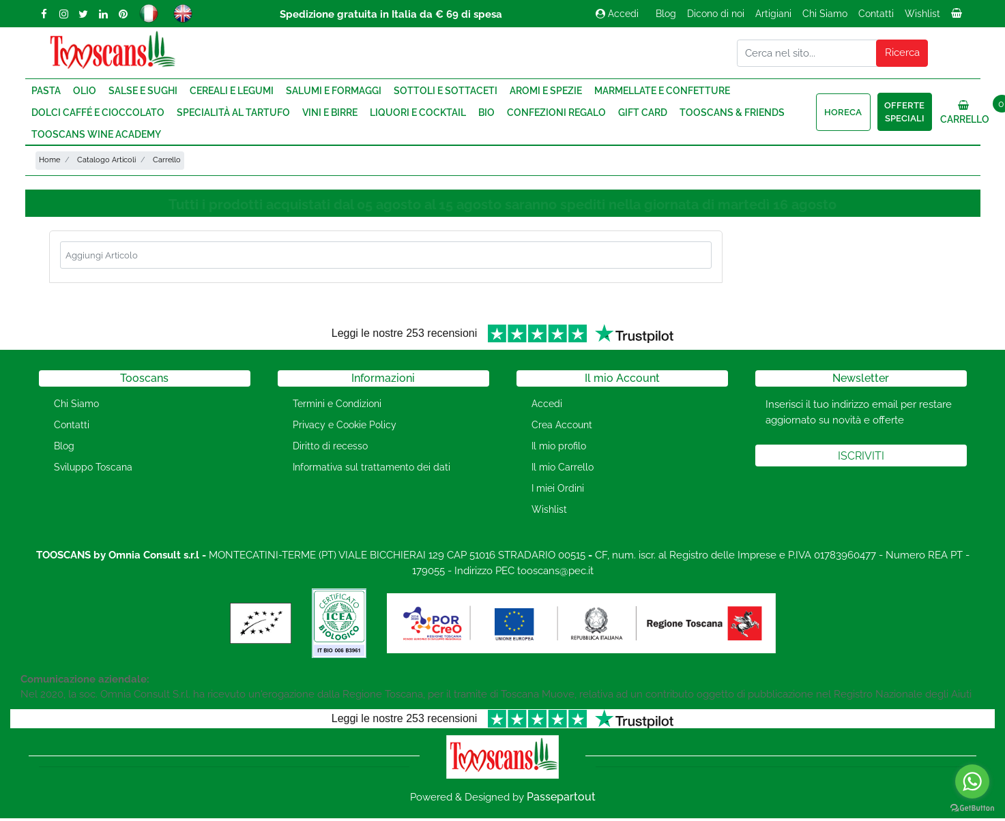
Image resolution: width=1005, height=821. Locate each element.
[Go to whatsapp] (972, 781)
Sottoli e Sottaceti (445, 90)
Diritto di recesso (330, 446)
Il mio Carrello (562, 467)
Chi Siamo (824, 13)
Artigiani (773, 13)
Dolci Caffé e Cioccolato (97, 112)
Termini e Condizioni (337, 403)
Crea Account (561, 424)
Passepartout (561, 796)
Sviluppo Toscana (93, 467)
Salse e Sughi (142, 90)
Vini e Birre (330, 112)
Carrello (167, 159)
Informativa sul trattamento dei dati (371, 467)
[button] (902, 53)
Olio (84, 90)
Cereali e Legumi (232, 90)
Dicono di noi (715, 13)
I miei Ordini (557, 488)
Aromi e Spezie (546, 90)
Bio (486, 112)
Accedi (617, 13)
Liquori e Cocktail (418, 112)
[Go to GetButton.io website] (972, 807)
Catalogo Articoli (106, 159)
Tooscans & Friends (732, 112)
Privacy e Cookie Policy (344, 424)
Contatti (876, 13)
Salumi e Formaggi (333, 90)
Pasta (46, 90)
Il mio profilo (558, 446)
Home (49, 159)
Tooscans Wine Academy (96, 134)
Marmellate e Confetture (662, 90)
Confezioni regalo (556, 112)
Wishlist (922, 13)
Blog (666, 13)
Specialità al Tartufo (233, 112)
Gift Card (642, 112)
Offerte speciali (904, 112)
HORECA (843, 112)
